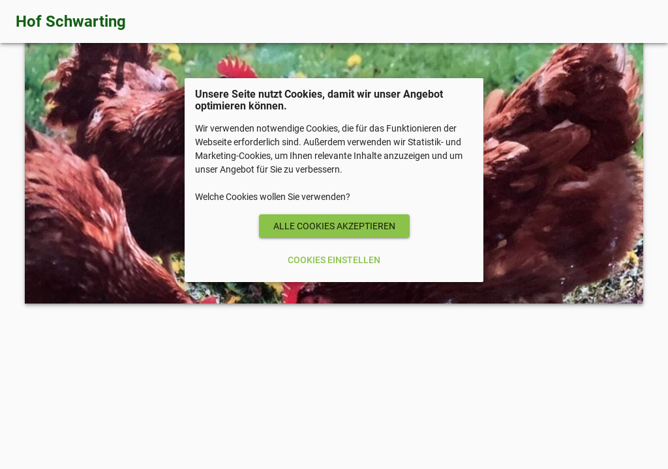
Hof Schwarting (71, 21)
